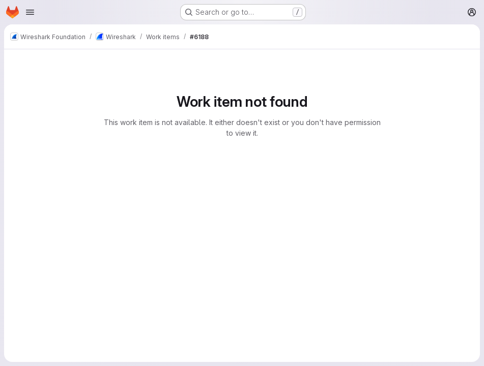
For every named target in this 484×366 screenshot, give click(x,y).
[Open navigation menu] (30, 12)
